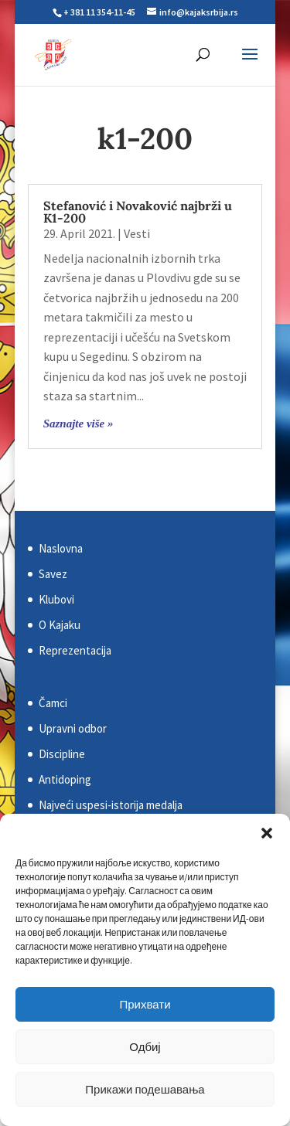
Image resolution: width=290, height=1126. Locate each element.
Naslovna (61, 548)
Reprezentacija (75, 650)
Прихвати (144, 1004)
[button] (267, 833)
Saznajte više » (78, 423)
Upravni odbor (73, 728)
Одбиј (144, 1046)
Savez (53, 573)
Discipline (62, 754)
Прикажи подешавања (144, 1089)
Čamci (53, 703)
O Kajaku (59, 624)
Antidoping (65, 779)
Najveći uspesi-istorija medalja (111, 805)
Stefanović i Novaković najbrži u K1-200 (137, 212)
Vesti (137, 233)
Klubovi (56, 599)
